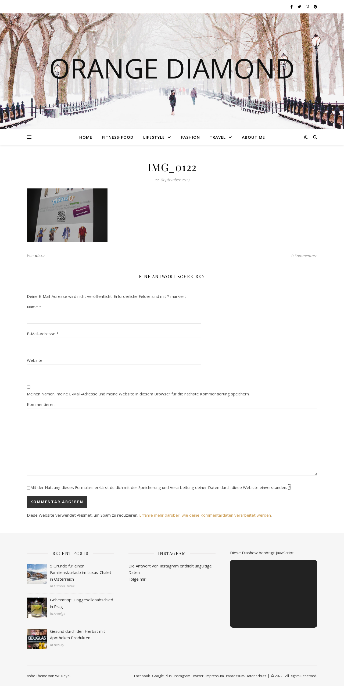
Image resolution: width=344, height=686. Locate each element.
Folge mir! (137, 579)
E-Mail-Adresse (43, 333)
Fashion (190, 137)
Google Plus (162, 675)
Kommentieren (41, 404)
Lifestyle (154, 137)
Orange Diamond (172, 68)
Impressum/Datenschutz (246, 675)
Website (34, 360)
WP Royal (62, 675)
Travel (218, 137)
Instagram (182, 675)
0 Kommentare (304, 255)
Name (34, 306)
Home (85, 137)
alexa (40, 255)
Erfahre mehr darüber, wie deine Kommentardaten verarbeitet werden (205, 515)
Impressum (215, 675)
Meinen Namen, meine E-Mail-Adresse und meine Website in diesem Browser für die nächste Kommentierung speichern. (138, 393)
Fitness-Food (118, 137)
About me (253, 137)
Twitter (197, 675)
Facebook (142, 675)
